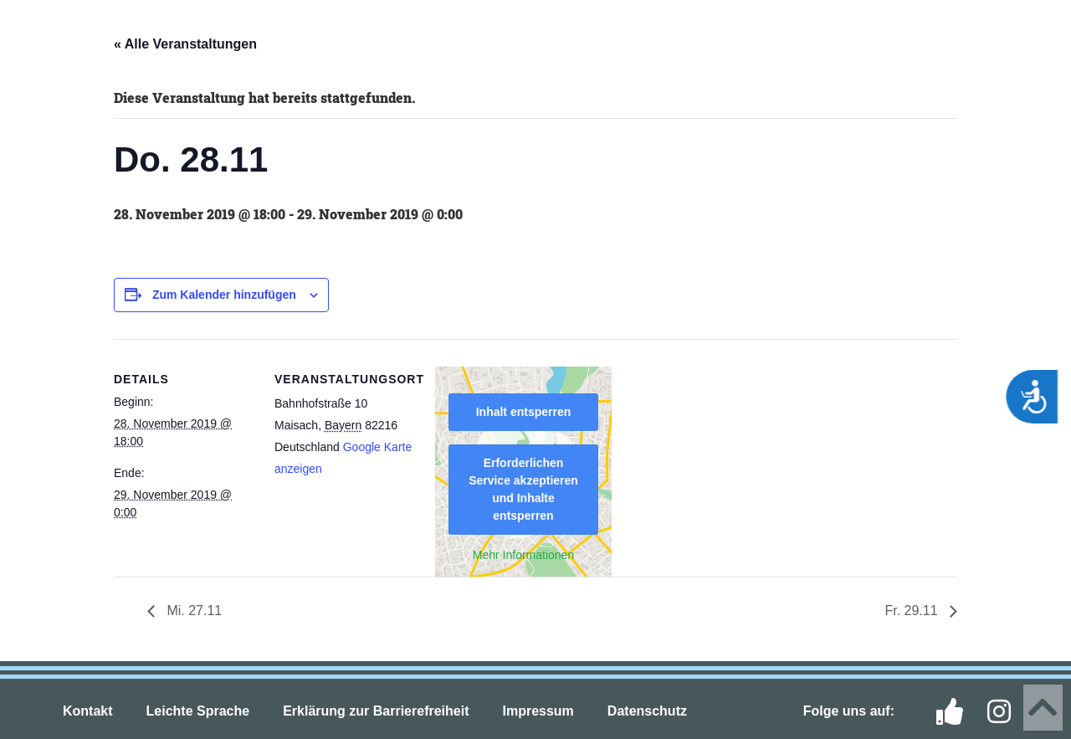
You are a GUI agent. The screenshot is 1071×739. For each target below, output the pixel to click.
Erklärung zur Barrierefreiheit (376, 711)
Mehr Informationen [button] (523, 555)
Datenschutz (647, 711)
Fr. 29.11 (912, 610)
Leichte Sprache (198, 711)
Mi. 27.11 (192, 610)
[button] (42, 35)
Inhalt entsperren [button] (523, 411)
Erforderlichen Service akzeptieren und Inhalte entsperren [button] (523, 489)
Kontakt (88, 711)
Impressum (537, 711)
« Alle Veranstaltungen (185, 44)
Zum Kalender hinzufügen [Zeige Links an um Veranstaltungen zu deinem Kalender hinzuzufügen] (224, 294)
